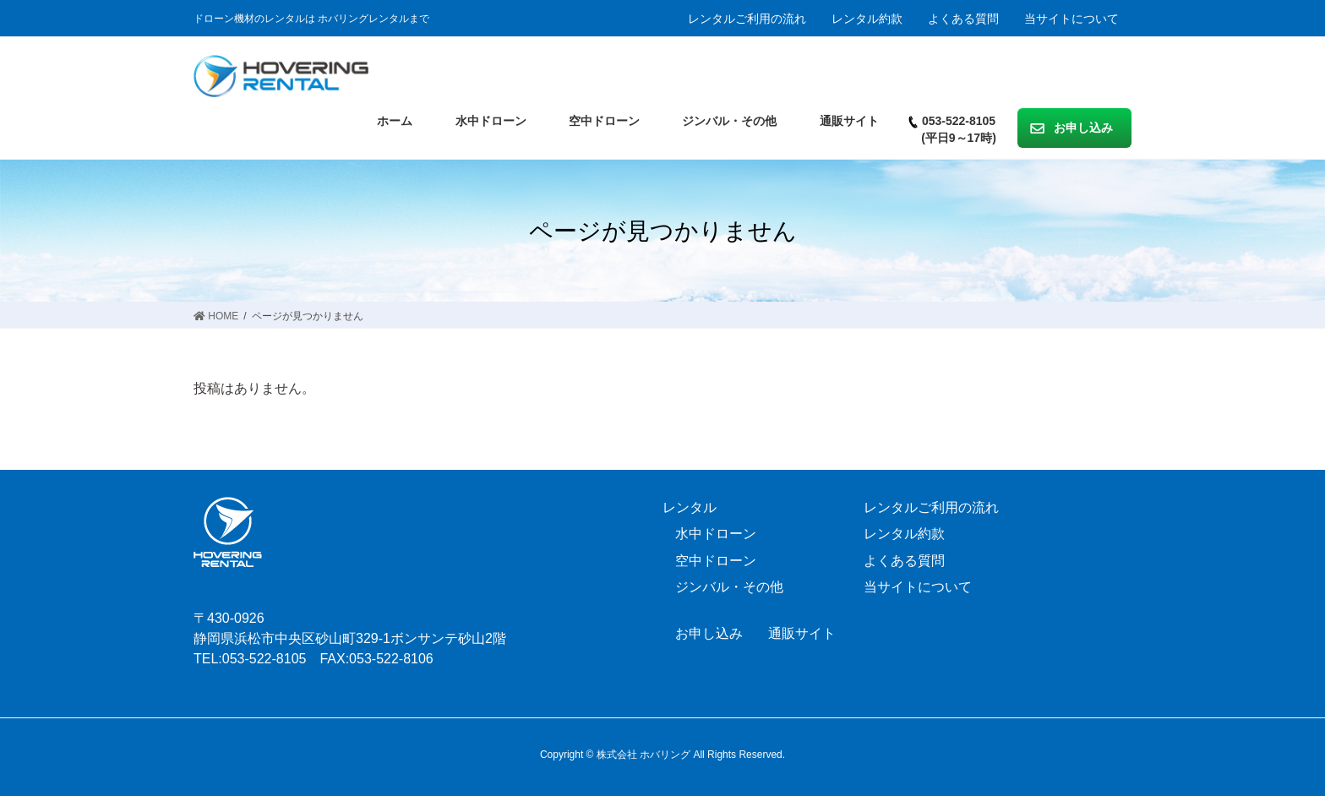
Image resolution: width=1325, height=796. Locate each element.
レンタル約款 (867, 18)
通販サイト (802, 633)
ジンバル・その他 (729, 587)
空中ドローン (715, 560)
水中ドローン (715, 533)
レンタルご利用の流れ (747, 18)
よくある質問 (963, 18)
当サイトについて (1071, 18)
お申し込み (709, 633)
